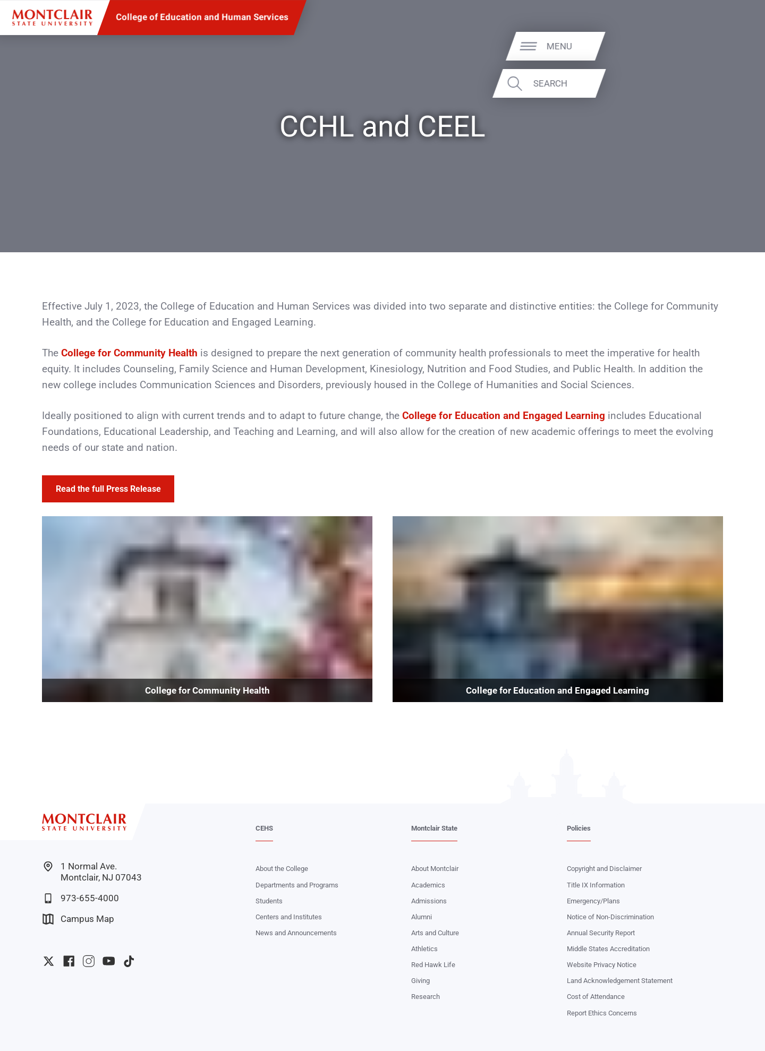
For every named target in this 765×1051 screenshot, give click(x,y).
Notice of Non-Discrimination (610, 917)
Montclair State (434, 828)
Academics (428, 885)
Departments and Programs (297, 885)
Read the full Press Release (108, 489)
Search (721, 83)
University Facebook (69, 961)
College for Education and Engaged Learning (503, 416)
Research (425, 997)
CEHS (264, 828)
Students (269, 901)
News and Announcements (296, 933)
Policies (579, 828)
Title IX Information (596, 885)
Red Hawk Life (433, 965)
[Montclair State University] (52, 18)
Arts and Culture (435, 933)
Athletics (424, 949)
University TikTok (129, 961)
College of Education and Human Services (202, 17)
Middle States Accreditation (608, 949)
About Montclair (434, 869)
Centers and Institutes (289, 917)
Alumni (421, 917)
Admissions (429, 901)
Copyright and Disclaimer (604, 869)
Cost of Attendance (596, 997)
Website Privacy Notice (601, 965)
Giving (420, 981)
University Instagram (88, 961)
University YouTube (109, 961)
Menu (730, 45)
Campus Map (78, 919)
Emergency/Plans (593, 901)
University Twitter (48, 961)
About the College (282, 869)
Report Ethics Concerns (602, 1013)
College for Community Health (129, 353)
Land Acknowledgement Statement (620, 981)
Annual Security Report (601, 933)
